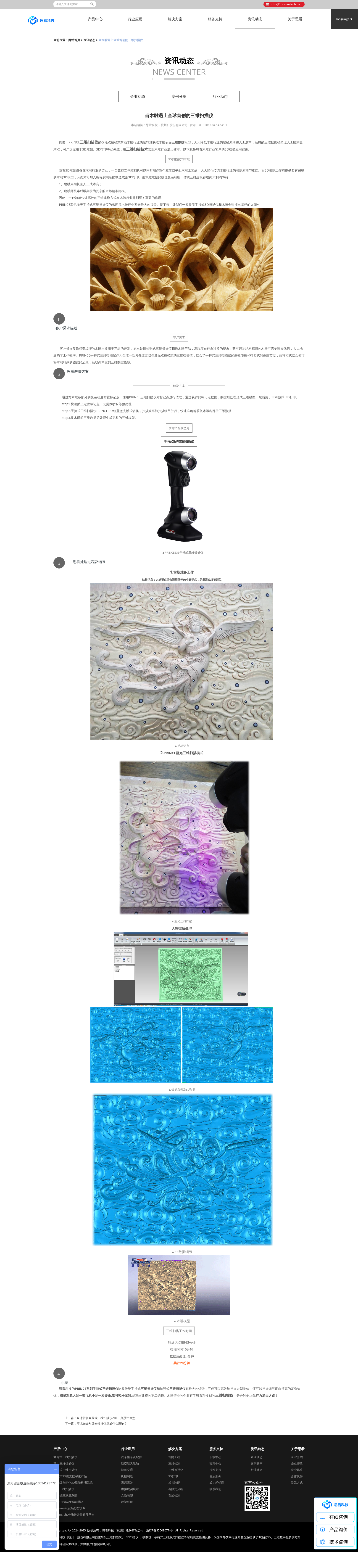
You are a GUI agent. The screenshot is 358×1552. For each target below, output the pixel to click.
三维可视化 (175, 1470)
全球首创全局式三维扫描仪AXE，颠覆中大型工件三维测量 (115, 1418)
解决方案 (175, 18)
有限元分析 (175, 1489)
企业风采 (297, 1470)
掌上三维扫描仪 (63, 1463)
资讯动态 (255, 18)
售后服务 (215, 1476)
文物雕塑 (127, 1495)
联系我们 (215, 1489)
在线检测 (174, 1495)
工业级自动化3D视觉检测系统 (73, 1483)
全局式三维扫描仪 (65, 1470)
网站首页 (74, 40)
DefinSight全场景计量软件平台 (74, 1514)
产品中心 (95, 18)
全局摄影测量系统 (65, 1495)
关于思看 (295, 18)
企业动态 (137, 96)
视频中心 (215, 1463)
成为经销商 (216, 1483)
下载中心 (215, 1457)
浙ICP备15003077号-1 (160, 1530)
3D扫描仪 (132, 1537)
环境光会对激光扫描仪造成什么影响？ (102, 1423)
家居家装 (127, 1483)
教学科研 (127, 1502)
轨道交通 (127, 1470)
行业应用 (135, 18)
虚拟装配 (174, 1483)
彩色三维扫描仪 (63, 1489)
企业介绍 (297, 1457)
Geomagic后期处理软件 (69, 1508)
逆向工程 (174, 1457)
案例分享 (179, 96)
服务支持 (215, 18)
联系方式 (297, 1483)
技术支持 (215, 1470)
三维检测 (174, 1463)
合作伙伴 (297, 1476)
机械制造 (127, 1476)
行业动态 (220, 96)
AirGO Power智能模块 (68, 1502)
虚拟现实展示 (130, 1489)
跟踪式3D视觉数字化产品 (70, 1476)
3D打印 (173, 1476)
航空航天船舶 (130, 1463)
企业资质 (297, 1463)
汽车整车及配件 (131, 1457)
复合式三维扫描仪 (65, 1457)
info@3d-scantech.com (286, 4)
